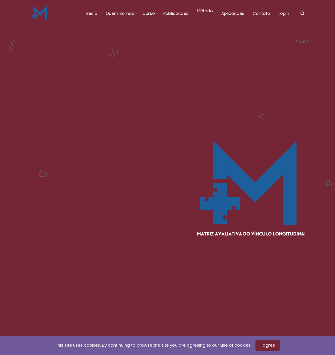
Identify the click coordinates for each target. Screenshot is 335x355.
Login (283, 13)
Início (91, 13)
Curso (148, 13)
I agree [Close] (268, 345)
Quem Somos (120, 13)
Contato (261, 13)
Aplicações (232, 13)
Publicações (175, 13)
